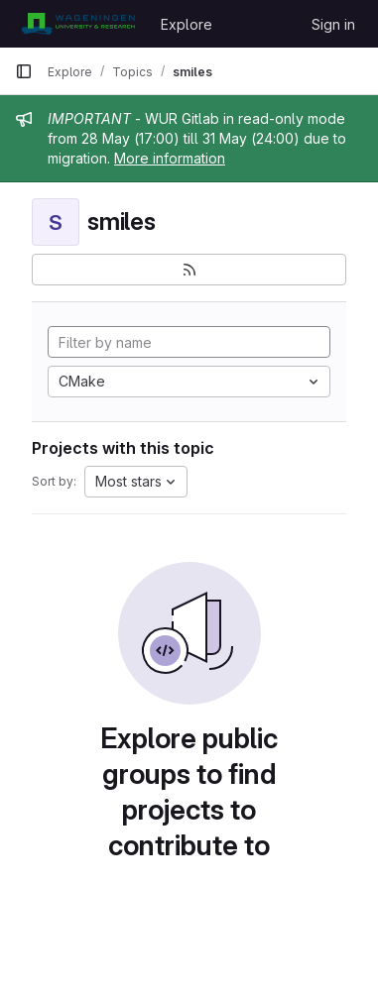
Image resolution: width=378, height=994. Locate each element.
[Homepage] (78, 24)
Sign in (333, 24)
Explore (186, 24)
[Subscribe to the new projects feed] (189, 269)
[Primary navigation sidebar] (24, 71)
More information (169, 158)
